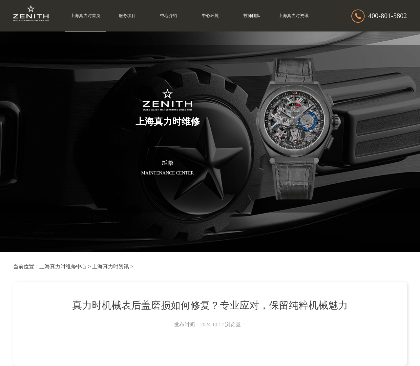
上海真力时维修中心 (63, 266)
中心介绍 (168, 15)
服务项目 (127, 15)
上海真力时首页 (85, 15)
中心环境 (210, 15)
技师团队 (252, 15)
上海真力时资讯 (293, 15)
